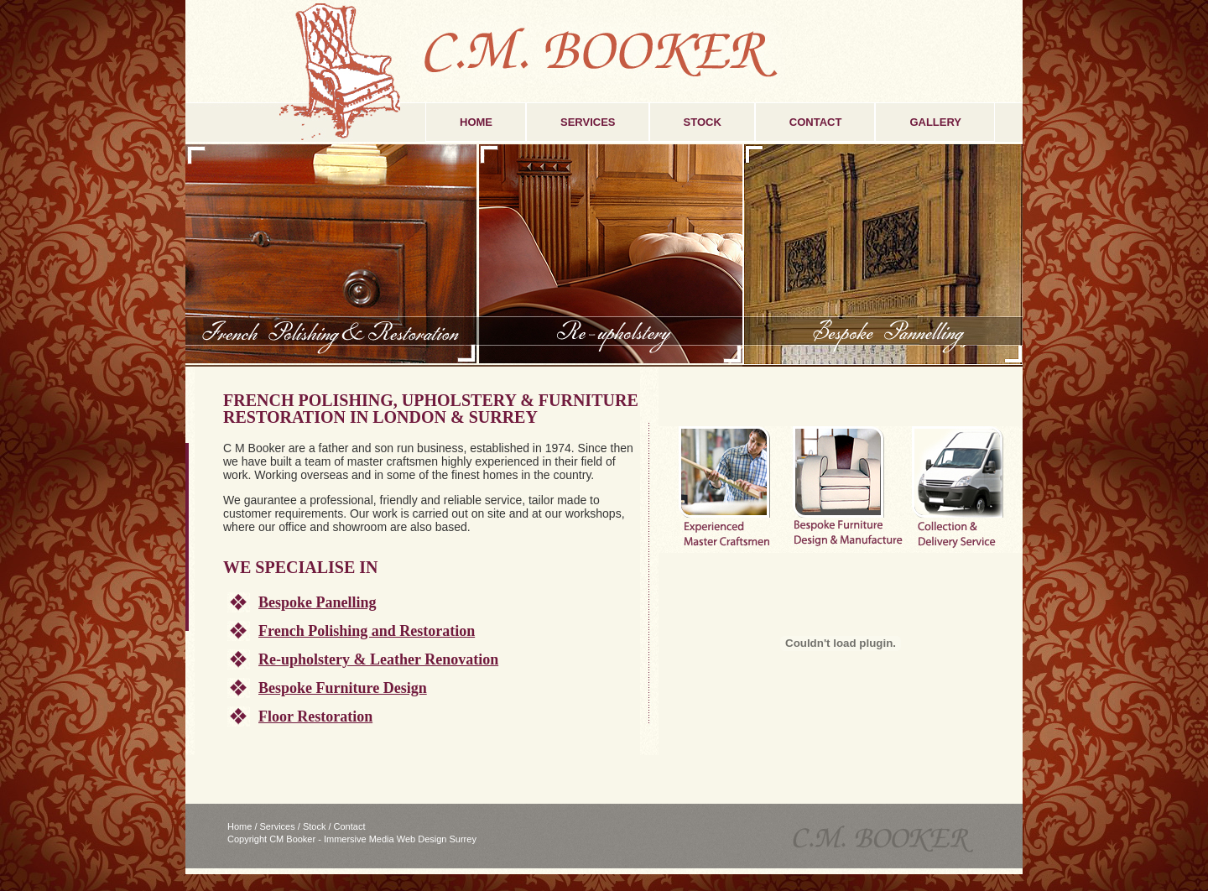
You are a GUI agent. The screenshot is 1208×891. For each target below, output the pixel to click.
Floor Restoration (315, 716)
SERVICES (588, 122)
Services (277, 826)
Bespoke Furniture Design (342, 688)
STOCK (702, 122)
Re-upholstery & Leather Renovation (378, 659)
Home (239, 826)
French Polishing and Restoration (366, 631)
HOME (476, 122)
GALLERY (935, 122)
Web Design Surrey (436, 839)
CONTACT (815, 122)
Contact (350, 826)
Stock (314, 826)
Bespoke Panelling (317, 602)
